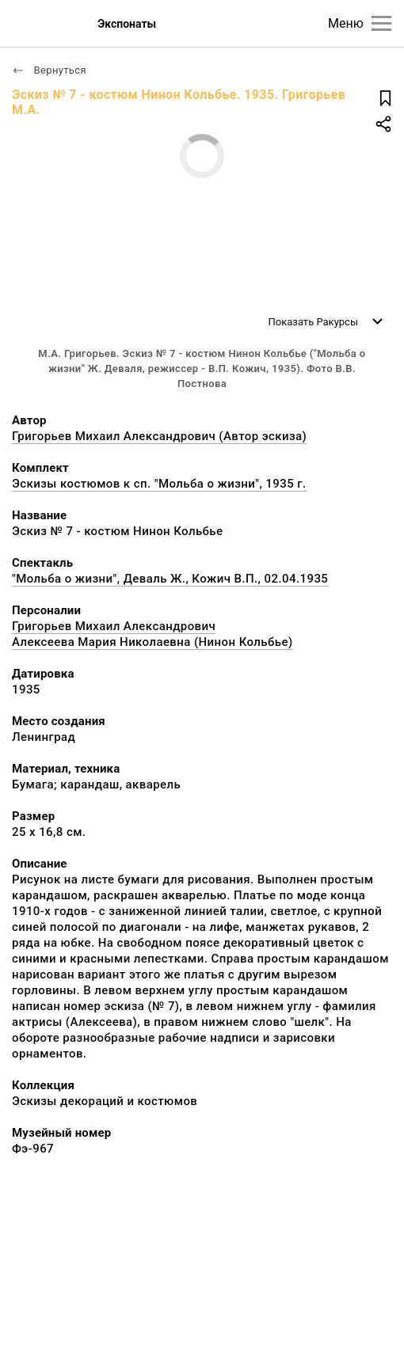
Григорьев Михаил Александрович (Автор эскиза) (159, 436)
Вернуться (49, 70)
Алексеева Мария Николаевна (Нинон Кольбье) (152, 642)
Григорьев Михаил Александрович (113, 626)
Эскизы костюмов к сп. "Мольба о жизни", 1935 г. (159, 484)
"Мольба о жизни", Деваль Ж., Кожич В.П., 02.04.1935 (170, 579)
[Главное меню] (381, 23)
